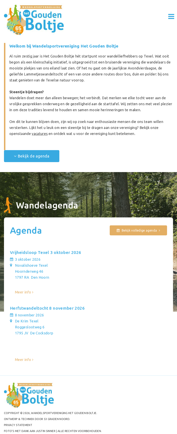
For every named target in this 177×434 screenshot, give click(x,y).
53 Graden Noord (56, 419)
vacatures (40, 134)
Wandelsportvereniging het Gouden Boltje (63, 413)
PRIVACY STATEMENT (18, 425)
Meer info (23, 292)
